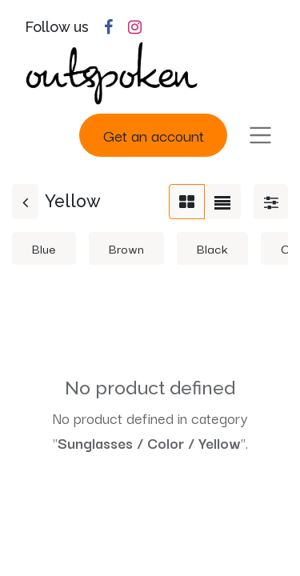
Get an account (153, 134)
